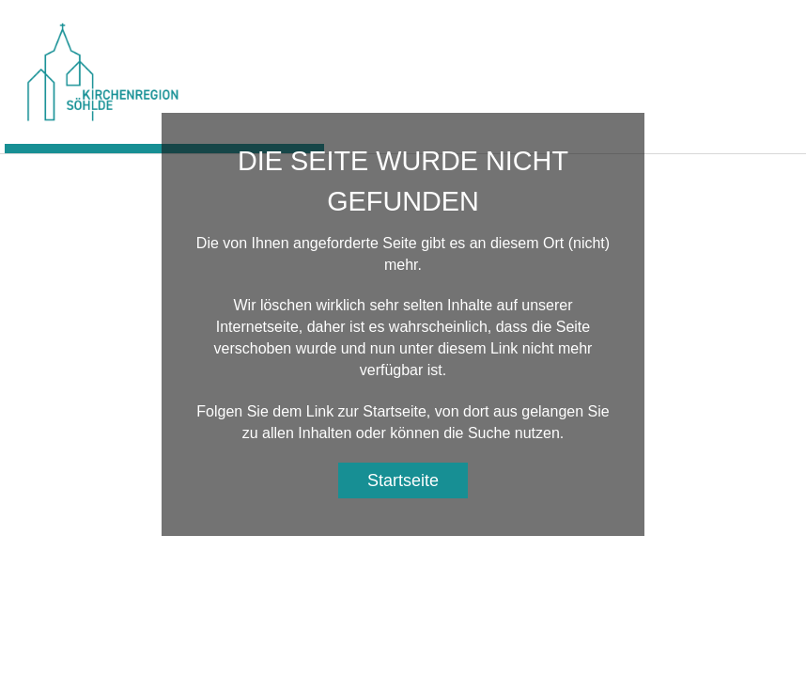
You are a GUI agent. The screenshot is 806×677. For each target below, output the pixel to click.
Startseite (403, 480)
